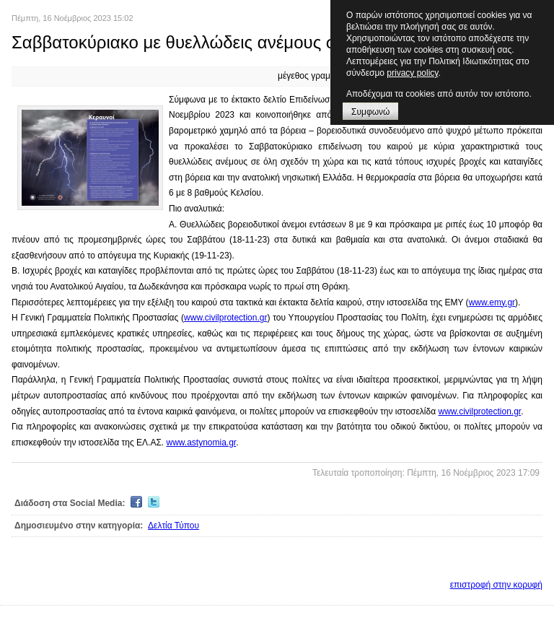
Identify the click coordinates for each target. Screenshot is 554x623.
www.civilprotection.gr (225, 318)
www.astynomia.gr (202, 442)
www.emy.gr (492, 302)
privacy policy (412, 73)
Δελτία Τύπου (173, 525)
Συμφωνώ (370, 112)
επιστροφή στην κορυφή (496, 585)
